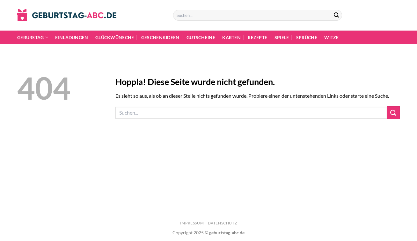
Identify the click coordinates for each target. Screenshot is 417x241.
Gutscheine (201, 37)
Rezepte (257, 37)
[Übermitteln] (336, 15)
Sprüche (306, 37)
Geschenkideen (160, 37)
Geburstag (32, 37)
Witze (331, 37)
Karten (231, 37)
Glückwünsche (114, 37)
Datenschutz (222, 223)
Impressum (192, 223)
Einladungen (71, 37)
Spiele (281, 37)
